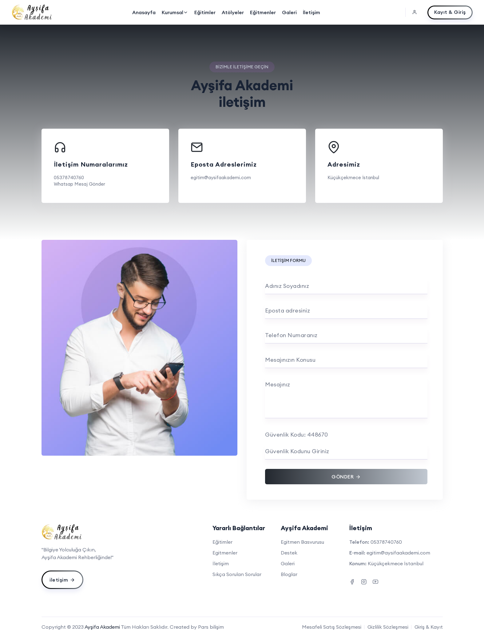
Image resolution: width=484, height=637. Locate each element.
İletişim (311, 12)
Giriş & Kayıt (429, 627)
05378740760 (69, 177)
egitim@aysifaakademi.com (221, 177)
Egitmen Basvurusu (302, 542)
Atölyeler (233, 12)
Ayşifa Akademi (102, 627)
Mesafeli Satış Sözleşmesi (331, 627)
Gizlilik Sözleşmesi (387, 627)
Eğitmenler (263, 12)
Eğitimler (205, 12)
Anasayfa (144, 12)
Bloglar (289, 574)
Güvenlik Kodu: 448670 (296, 434)
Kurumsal (175, 12)
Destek (289, 553)
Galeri (289, 12)
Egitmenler (224, 553)
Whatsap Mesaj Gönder (79, 184)
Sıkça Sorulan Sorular (236, 574)
